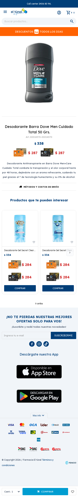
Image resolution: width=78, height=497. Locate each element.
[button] (69, 252)
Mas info (39, 415)
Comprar (47, 491)
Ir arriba (39, 303)
